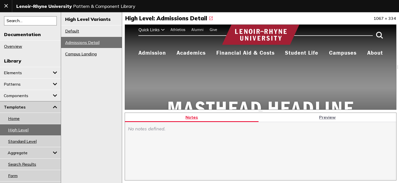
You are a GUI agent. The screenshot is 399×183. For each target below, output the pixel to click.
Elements (30, 72)
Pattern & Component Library (75, 6)
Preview (327, 116)
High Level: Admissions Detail (169, 18)
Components (30, 95)
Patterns (30, 84)
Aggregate (32, 152)
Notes (192, 116)
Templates (30, 107)
